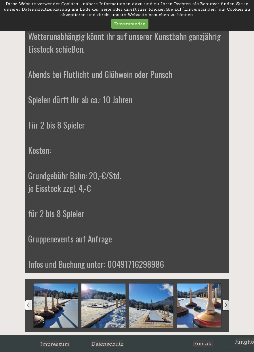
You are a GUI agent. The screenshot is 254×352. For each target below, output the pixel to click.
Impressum (55, 343)
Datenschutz (107, 343)
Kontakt (203, 343)
